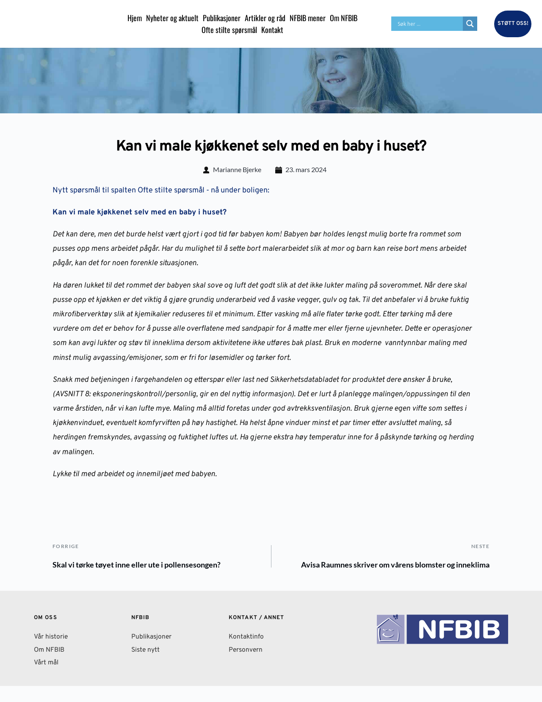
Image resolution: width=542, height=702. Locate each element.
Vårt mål (47, 679)
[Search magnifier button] (470, 23)
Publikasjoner (152, 653)
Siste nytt (146, 665)
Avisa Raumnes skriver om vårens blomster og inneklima (366, 573)
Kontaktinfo (247, 653)
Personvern (246, 665)
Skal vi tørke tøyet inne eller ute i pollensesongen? (151, 566)
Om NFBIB (50, 665)
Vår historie (51, 653)
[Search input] (429, 23)
